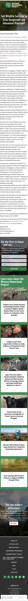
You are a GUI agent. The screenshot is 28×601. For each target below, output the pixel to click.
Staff (14, 569)
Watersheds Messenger (14, 551)
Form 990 (14, 572)
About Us (14, 541)
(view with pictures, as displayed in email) (13, 37)
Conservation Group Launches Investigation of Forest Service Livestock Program (14, 415)
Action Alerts (14, 544)
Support (14, 562)
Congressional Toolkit (14, 554)
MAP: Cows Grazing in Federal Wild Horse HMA (13, 558)
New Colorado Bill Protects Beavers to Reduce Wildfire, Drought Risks (14, 478)
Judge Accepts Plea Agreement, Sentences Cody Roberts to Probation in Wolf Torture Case (14, 345)
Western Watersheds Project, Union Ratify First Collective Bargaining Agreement (14, 447)
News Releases (14, 547)
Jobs (13, 565)
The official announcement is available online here (13, 53)
